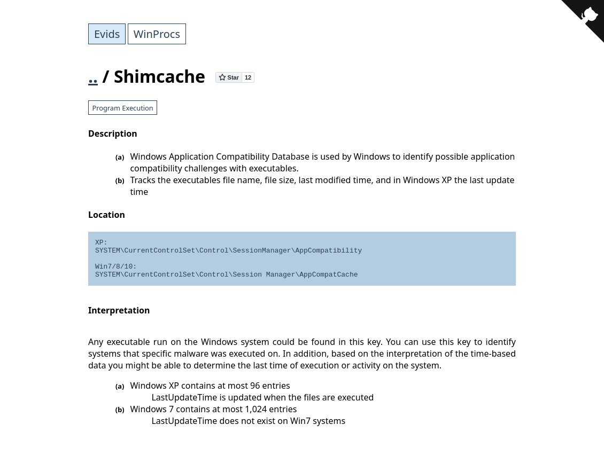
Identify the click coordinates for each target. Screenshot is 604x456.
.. (93, 76)
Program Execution (122, 108)
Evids (107, 34)
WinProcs (157, 34)
